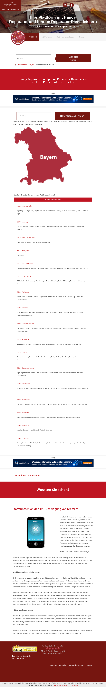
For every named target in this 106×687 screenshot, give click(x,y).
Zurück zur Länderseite (27, 475)
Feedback (53, 665)
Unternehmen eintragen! (53, 199)
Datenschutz (63, 665)
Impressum (89, 665)
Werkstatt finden (73, 58)
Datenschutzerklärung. (61, 685)
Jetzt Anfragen (46, 37)
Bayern (31, 65)
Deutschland (20, 65)
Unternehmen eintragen (65, 37)
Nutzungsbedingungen (76, 665)
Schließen (74, 685)
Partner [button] (82, 37)
